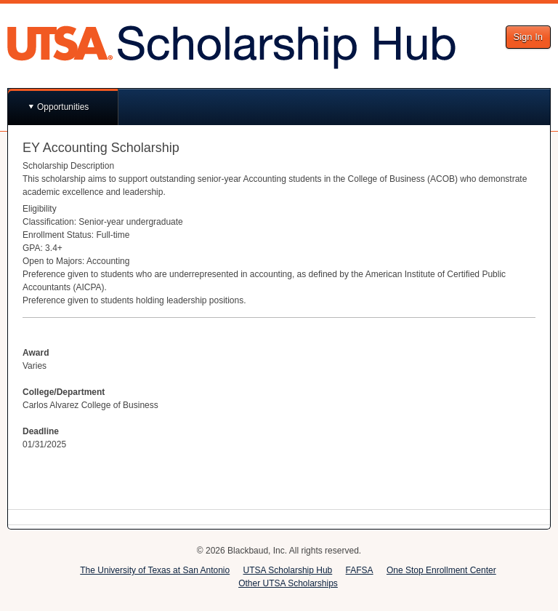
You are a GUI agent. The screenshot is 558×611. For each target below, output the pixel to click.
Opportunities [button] (63, 107)
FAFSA (359, 570)
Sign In (528, 36)
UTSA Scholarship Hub (288, 570)
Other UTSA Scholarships (288, 583)
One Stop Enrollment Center (441, 570)
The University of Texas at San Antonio (155, 570)
